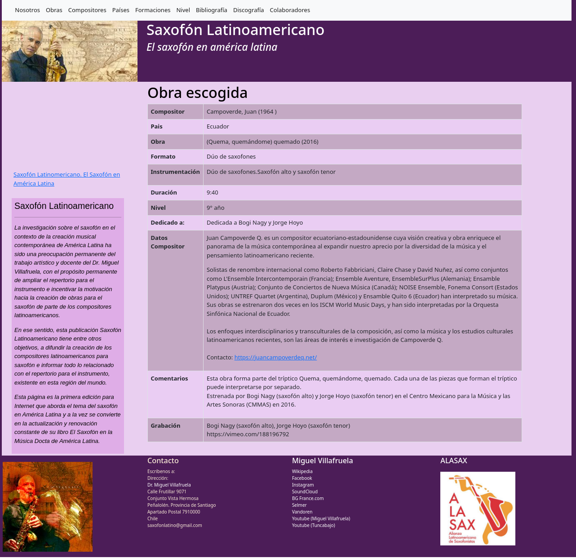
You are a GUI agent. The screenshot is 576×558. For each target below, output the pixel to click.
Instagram (303, 485)
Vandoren (302, 512)
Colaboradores (290, 10)
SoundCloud (305, 491)
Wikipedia (302, 471)
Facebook (302, 478)
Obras (54, 10)
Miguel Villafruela (322, 460)
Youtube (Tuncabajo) (313, 525)
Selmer (299, 505)
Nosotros (27, 10)
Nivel (183, 10)
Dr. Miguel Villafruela (169, 485)
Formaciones (152, 10)
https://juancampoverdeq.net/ (276, 357)
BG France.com (308, 498)
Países (120, 10)
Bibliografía (211, 10)
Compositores (87, 10)
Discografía (248, 10)
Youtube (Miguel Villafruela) (321, 518)
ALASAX (453, 460)
